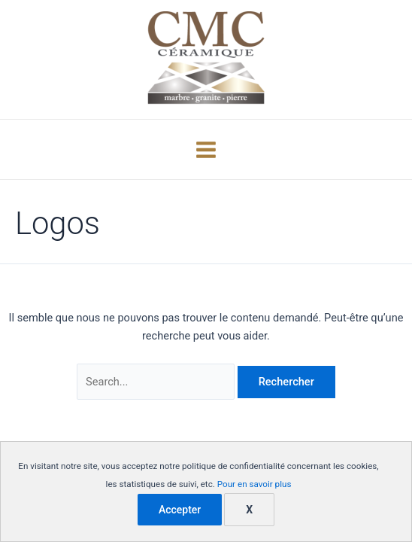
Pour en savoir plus (254, 484)
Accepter (180, 510)
